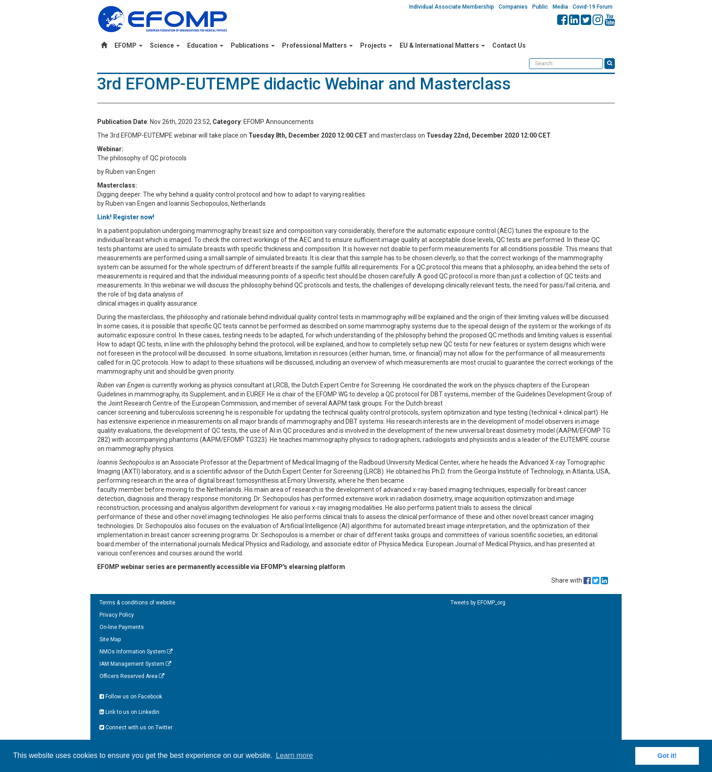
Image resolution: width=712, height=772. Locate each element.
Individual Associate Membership (451, 7)
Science (165, 45)
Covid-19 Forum (593, 7)
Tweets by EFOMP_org (477, 602)
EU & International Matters (442, 45)
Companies (513, 7)
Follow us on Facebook (130, 696)
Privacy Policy (116, 615)
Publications (253, 45)
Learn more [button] (294, 755)
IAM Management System (135, 664)
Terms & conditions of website (137, 602)
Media (560, 7)
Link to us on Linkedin (129, 712)
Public (540, 7)
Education (205, 45)
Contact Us (509, 45)
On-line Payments (121, 627)
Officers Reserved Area (131, 676)
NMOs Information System (136, 651)
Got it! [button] (667, 755)
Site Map (110, 639)
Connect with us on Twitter (136, 727)
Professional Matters (317, 45)
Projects (376, 45)
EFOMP (128, 45)
